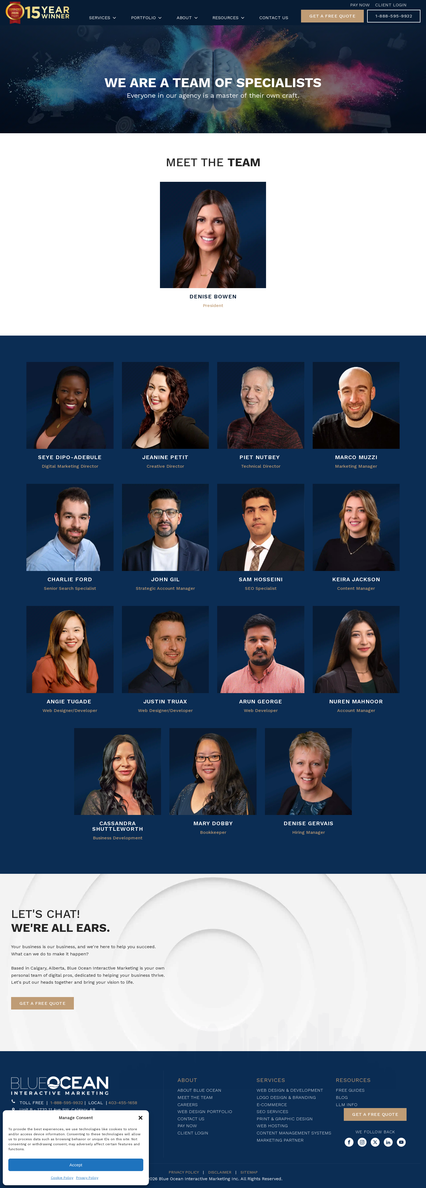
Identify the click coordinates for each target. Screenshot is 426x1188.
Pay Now (360, 4)
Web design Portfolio (204, 1111)
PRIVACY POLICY (184, 1172)
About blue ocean (199, 1090)
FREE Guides (350, 1090)
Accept (75, 1164)
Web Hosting (272, 1125)
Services (103, 18)
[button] (140, 1118)
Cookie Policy (62, 1178)
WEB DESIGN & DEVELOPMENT (290, 1090)
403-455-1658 (122, 1102)
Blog (342, 1097)
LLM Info (346, 1104)
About (188, 18)
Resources (228, 18)
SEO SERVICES (272, 1111)
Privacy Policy (87, 1178)
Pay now (187, 1125)
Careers (187, 1104)
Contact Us (273, 17)
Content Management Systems (294, 1133)
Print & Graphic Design (285, 1118)
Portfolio (147, 18)
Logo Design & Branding (286, 1097)
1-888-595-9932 (66, 1102)
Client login (192, 1133)
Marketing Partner (280, 1140)
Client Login (391, 4)
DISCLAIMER (219, 1172)
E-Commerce (272, 1104)
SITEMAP (249, 1172)
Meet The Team (195, 1097)
